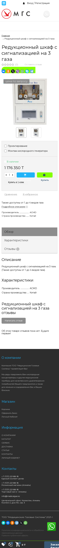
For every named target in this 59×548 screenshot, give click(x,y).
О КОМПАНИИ (9, 435)
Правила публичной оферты (15, 535)
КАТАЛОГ (6, 439)
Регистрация (42, 3)
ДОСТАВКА (7, 446)
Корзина (6, 409)
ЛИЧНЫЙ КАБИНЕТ (11, 458)
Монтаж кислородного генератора (26, 150)
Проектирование (15, 146)
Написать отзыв (13, 320)
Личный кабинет (9, 416)
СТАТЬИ (5, 450)
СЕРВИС (6, 443)
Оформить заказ (9, 413)
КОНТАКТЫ (7, 454)
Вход (30, 3)
